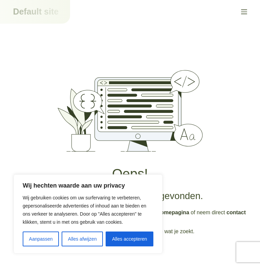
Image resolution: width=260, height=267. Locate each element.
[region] (88, 213)
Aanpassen (41, 239)
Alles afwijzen (82, 239)
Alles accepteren (129, 239)
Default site (36, 11)
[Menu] (244, 12)
